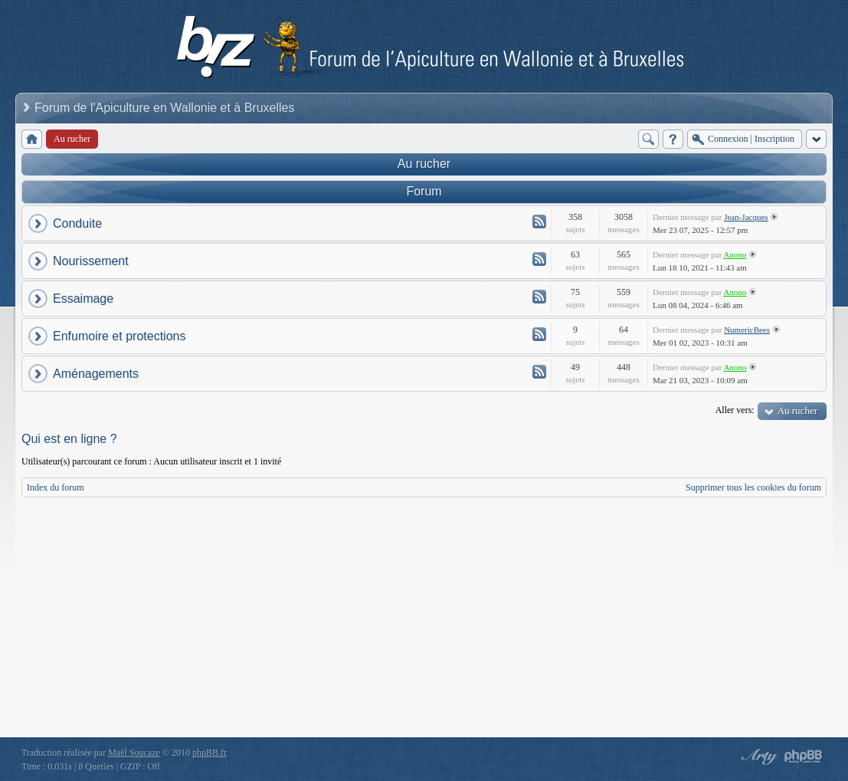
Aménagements (96, 373)
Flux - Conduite (539, 221)
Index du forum (55, 487)
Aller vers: (735, 410)
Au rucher (424, 163)
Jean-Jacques (746, 217)
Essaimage (83, 298)
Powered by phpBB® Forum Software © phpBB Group (804, 756)
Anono (735, 254)
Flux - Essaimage (539, 297)
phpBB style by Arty (758, 756)
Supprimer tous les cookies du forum (753, 487)
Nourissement (91, 260)
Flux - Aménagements (539, 372)
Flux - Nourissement (539, 259)
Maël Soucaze (134, 752)
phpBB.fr (209, 752)
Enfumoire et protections (119, 336)
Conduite (77, 223)
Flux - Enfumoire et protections (539, 334)
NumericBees (747, 329)
